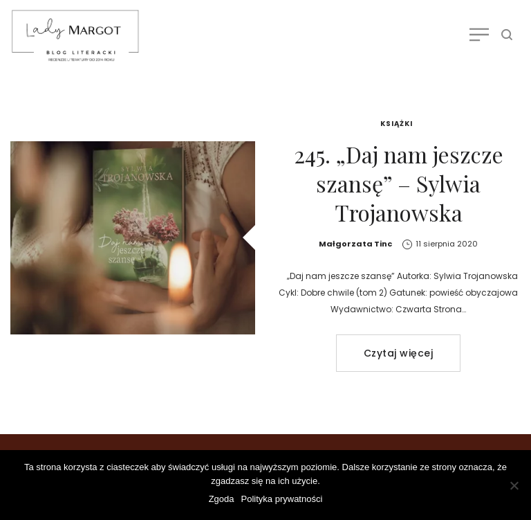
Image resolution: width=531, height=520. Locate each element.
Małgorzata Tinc (355, 243)
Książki (396, 123)
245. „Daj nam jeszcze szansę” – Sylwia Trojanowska (398, 183)
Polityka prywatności (282, 499)
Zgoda (221, 499)
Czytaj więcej (399, 353)
